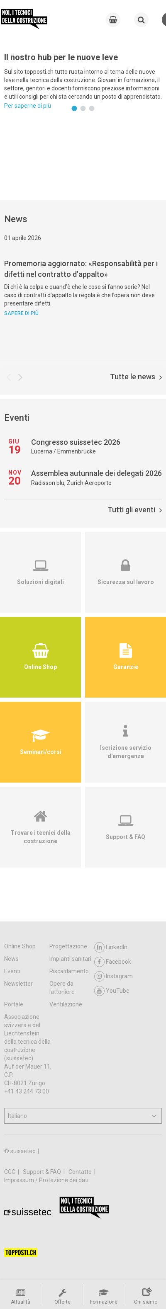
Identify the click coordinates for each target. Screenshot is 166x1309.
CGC (10, 1171)
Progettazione (68, 946)
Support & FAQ (42, 1171)
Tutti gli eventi (134, 509)
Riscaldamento (69, 971)
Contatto (80, 1171)
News (11, 958)
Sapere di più (21, 313)
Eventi (12, 971)
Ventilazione (65, 1004)
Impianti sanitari (70, 958)
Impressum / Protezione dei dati (46, 1180)
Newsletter (18, 983)
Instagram (113, 976)
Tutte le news (136, 376)
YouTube (111, 991)
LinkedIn (110, 947)
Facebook (112, 962)
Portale (13, 1004)
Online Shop (20, 946)
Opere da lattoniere (62, 987)
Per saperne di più (27, 105)
